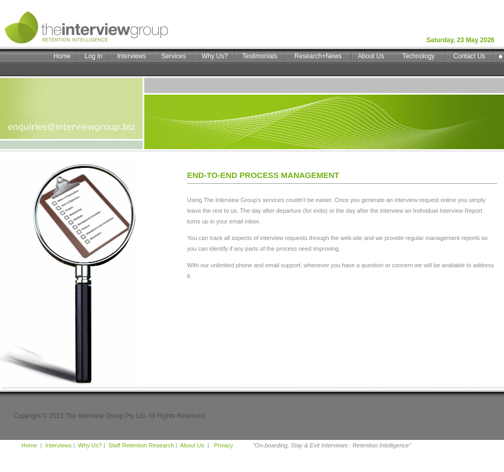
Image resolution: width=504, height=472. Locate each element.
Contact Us (469, 56)
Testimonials (259, 56)
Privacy (222, 445)
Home (62, 56)
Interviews (131, 56)
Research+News (318, 56)
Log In (93, 56)
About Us (371, 56)
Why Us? (214, 56)
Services (173, 56)
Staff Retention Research (141, 445)
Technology (418, 56)
